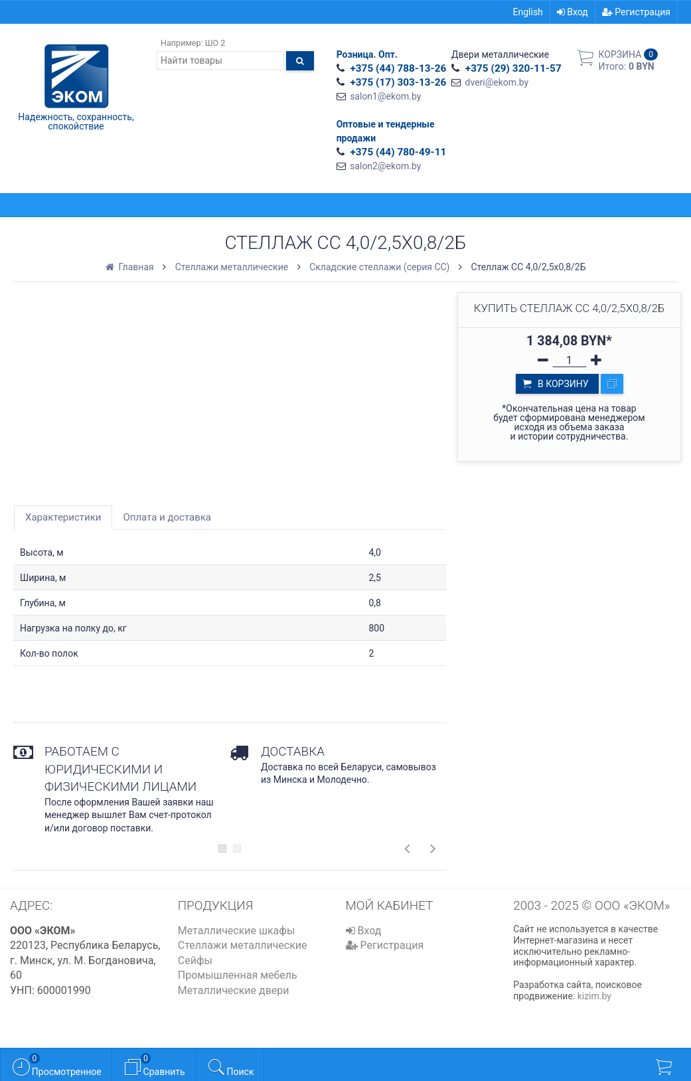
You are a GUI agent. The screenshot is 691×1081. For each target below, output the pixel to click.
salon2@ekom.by (385, 166)
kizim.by (594, 996)
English (528, 12)
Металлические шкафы (236, 930)
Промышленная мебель (237, 975)
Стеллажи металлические (242, 945)
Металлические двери (233, 990)
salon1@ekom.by (385, 96)
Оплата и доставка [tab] (167, 517)
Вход (572, 12)
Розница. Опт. (367, 54)
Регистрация (636, 12)
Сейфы (195, 960)
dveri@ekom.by (497, 82)
